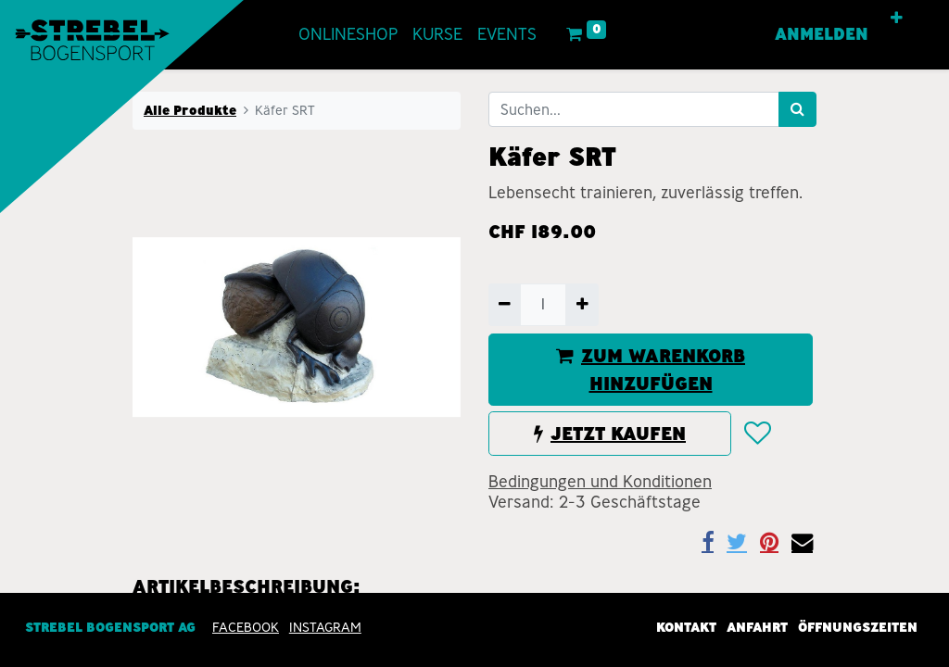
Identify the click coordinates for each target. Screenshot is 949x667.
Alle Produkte (190, 110)
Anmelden (821, 34)
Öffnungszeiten (857, 628)
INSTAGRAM (325, 628)
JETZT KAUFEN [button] (610, 433)
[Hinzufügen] (581, 304)
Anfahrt (757, 628)
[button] (896, 18)
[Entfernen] (504, 304)
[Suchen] (797, 109)
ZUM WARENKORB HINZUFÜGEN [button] (650, 370)
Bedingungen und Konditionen (600, 482)
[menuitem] (348, 34)
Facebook (245, 628)
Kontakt (686, 628)
